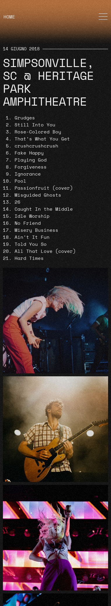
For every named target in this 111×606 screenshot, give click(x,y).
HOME (9, 17)
